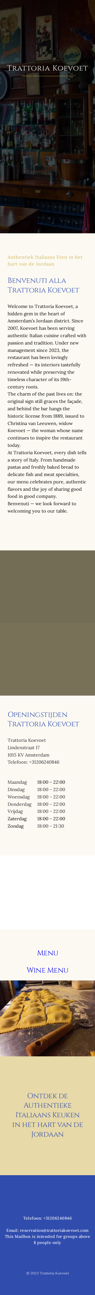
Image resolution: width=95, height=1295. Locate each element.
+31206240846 (57, 1218)
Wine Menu (47, 970)
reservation (31, 1230)
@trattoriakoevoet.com (66, 1230)
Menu (47, 953)
